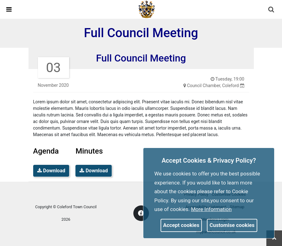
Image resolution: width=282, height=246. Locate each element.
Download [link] (51, 171)
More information (211, 209)
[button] (271, 9)
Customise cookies (232, 225)
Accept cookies (181, 225)
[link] (146, 9)
